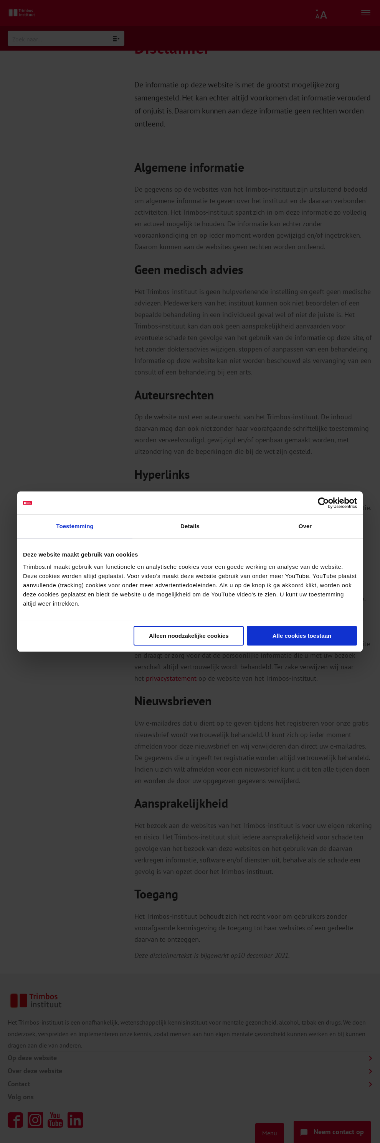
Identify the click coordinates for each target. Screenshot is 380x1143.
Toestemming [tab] (75, 526)
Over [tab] (305, 526)
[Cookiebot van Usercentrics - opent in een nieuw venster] (323, 503)
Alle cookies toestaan (302, 635)
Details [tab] (190, 526)
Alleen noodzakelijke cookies (189, 635)
